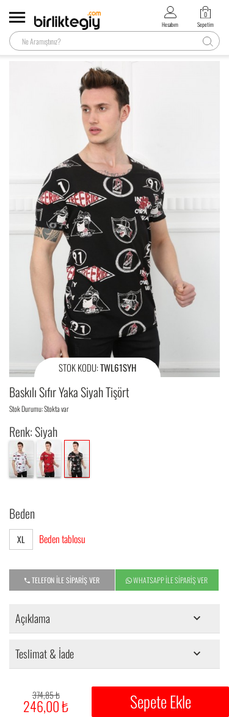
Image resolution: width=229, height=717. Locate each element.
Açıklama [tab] (110, 618)
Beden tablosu (62, 539)
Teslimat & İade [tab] (110, 653)
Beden (22, 513)
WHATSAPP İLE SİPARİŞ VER (167, 580)
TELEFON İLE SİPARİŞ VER (62, 580)
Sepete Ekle (160, 701)
